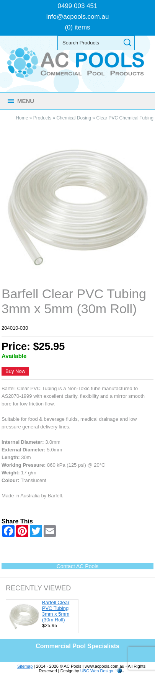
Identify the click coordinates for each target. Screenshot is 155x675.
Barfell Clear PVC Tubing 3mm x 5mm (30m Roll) (56, 611)
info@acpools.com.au (77, 16)
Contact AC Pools (78, 566)
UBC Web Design (96, 670)
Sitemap (25, 666)
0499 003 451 (78, 6)
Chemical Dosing (73, 118)
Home (22, 118)
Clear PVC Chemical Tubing (124, 118)
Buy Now (15, 371)
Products (42, 118)
